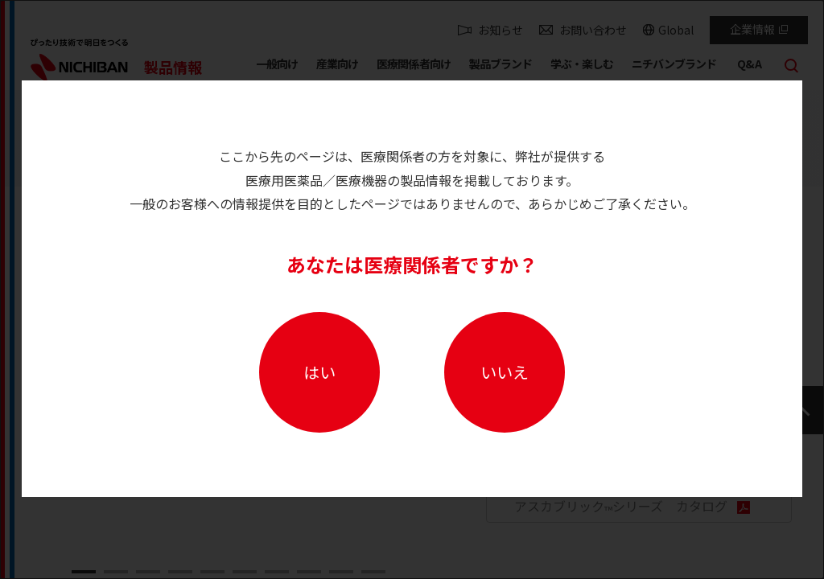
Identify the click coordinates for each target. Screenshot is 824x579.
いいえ (504, 372)
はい (319, 372)
